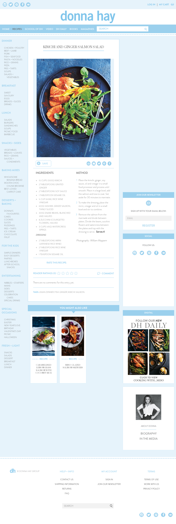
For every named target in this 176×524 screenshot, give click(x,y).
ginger (63, 292)
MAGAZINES (87, 29)
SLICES (7, 222)
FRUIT (7, 237)
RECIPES (17, 29)
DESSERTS (9, 291)
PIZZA (6, 65)
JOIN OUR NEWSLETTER (109, 484)
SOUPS (7, 71)
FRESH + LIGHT (11, 346)
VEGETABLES (10, 149)
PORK (7, 53)
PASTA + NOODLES (13, 59)
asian (42, 292)
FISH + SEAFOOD (12, 56)
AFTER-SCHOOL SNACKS (12, 266)
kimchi (71, 292)
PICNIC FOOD (11, 131)
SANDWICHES (11, 125)
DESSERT (8, 358)
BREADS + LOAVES (13, 152)
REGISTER (148, 225)
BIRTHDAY (9, 328)
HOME (5, 29)
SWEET (7, 92)
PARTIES (8, 258)
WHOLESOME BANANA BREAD (13, 179)
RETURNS (67, 488)
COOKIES (8, 219)
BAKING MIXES (11, 170)
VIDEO (49, 29)
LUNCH (6, 113)
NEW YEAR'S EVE (12, 325)
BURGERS (9, 122)
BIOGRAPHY (149, 434)
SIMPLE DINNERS (12, 252)
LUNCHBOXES (11, 261)
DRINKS (8, 104)
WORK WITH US (151, 484)
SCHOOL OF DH (34, 29)
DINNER (7, 41)
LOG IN (151, 4)
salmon (80, 292)
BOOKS (74, 29)
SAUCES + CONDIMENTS (12, 160)
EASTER (8, 322)
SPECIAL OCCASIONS (9, 310)
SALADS (8, 119)
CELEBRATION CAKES (11, 296)
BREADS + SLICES (12, 101)
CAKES (7, 216)
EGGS (7, 98)
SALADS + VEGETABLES (11, 76)
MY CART (164, 4)
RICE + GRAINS (11, 62)
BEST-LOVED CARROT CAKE (12, 190)
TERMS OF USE (151, 479)
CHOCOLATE (10, 234)
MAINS (7, 285)
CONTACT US (66, 479)
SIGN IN (109, 479)
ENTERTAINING (11, 276)
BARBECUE (9, 134)
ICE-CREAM (9, 231)
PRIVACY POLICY (151, 488)
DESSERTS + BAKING (9, 202)
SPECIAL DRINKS (12, 300)
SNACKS (8, 352)
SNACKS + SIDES (11, 143)
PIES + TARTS (10, 68)
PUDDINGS (9, 225)
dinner (50, 292)
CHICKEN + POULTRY (14, 47)
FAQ (67, 493)
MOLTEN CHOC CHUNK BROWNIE (14, 184)
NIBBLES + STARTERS (14, 282)
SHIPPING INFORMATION (67, 484)
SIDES (7, 288)
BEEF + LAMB (10, 50)
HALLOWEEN (10, 337)
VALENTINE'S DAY (12, 331)
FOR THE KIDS (10, 246)
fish (56, 292)
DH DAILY (61, 29)
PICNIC (7, 334)
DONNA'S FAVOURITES (11, 212)
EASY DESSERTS (12, 255)
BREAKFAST (9, 86)
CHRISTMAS (10, 319)
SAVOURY (9, 95)
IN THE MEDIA (149, 439)
